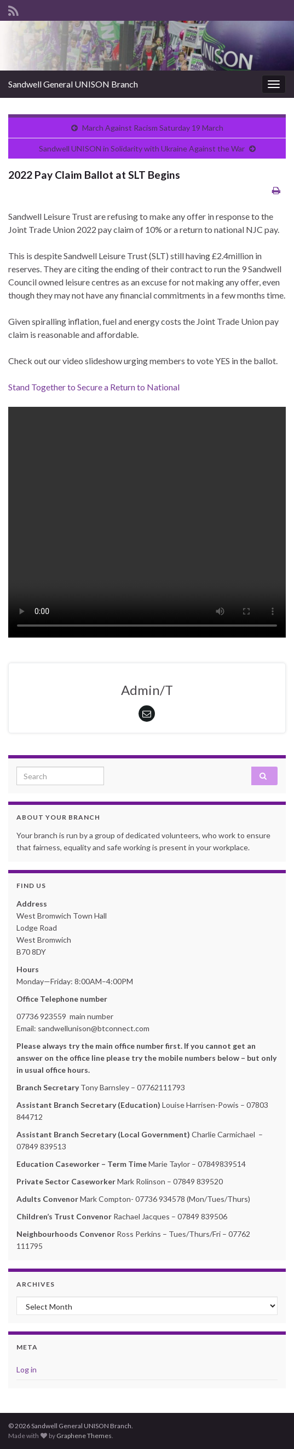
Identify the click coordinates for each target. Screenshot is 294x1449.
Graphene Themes (84, 1436)
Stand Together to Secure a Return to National (94, 387)
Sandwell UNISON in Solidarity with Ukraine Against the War (142, 148)
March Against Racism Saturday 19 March (152, 127)
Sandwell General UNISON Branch (73, 84)
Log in (26, 1369)
